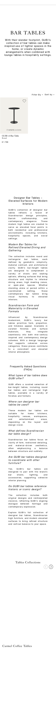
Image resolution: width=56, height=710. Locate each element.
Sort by (50, 95)
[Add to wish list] (24, 101)
